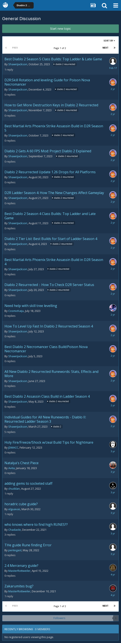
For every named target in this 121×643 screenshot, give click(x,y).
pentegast (15, 550)
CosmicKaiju (16, 311)
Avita (11, 468)
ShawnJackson (17, 64)
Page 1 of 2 (60, 48)
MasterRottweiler (19, 571)
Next (105, 47)
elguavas (14, 509)
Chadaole (14, 530)
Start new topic (60, 29)
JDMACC (13, 447)
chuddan (14, 488)
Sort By (109, 40)
